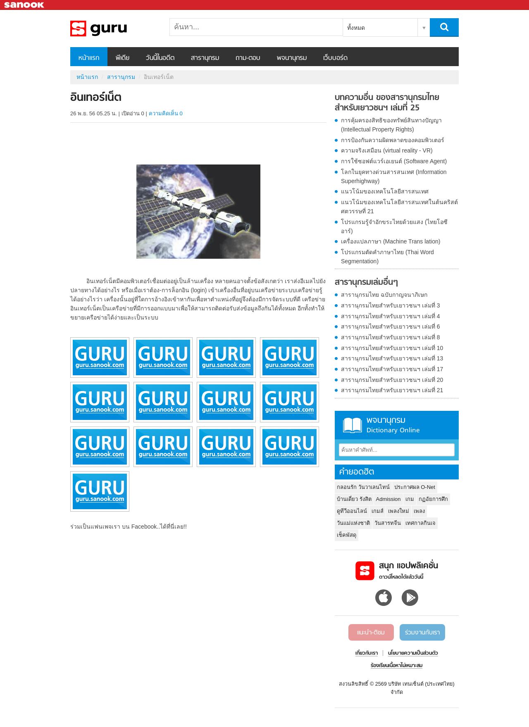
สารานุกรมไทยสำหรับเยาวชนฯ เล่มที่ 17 (392, 369)
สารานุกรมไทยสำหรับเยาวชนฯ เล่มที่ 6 (390, 326)
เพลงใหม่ (398, 511)
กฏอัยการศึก (433, 499)
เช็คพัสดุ (346, 535)
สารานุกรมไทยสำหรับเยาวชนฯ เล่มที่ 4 (390, 316)
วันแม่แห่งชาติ (353, 523)
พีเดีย (122, 58)
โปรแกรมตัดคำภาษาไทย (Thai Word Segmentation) (387, 257)
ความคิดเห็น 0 (166, 113)
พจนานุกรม (292, 58)
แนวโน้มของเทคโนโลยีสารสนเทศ (385, 191)
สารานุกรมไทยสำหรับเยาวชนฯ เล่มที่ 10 (392, 348)
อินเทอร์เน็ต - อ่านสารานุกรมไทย (113, 28)
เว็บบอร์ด (335, 58)
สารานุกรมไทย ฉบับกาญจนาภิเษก (384, 294)
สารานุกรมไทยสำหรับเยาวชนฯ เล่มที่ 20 (392, 380)
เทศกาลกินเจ (420, 523)
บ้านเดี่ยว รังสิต (354, 499)
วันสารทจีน (387, 523)
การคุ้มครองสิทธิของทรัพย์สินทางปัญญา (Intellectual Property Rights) (391, 125)
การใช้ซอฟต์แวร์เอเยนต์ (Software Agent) (394, 161)
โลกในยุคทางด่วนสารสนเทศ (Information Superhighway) (394, 176)
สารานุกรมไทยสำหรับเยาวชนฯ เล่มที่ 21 (392, 390)
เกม (409, 499)
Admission (388, 499)
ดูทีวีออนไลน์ (352, 511)
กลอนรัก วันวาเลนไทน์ (363, 487)
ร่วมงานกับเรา (422, 633)
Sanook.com (24, 5)
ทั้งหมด (356, 27)
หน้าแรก (89, 58)
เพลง (419, 511)
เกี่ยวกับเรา (366, 653)
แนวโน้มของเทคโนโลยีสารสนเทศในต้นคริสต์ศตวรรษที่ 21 (399, 207)
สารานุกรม (205, 58)
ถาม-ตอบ (248, 58)
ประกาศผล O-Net (414, 487)
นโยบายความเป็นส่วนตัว (413, 653)
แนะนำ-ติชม (371, 633)
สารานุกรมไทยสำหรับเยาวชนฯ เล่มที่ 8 (390, 337)
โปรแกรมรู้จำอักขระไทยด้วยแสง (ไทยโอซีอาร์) (394, 226)
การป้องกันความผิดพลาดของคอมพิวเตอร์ (392, 140)
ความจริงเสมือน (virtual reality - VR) (387, 150)
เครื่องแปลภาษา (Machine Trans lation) (390, 241)
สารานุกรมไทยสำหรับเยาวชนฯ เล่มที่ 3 (390, 305)
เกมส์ (378, 511)
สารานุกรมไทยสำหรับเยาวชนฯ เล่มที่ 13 (392, 358)
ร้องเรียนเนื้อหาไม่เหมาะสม (396, 666)
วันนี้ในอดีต (160, 58)
